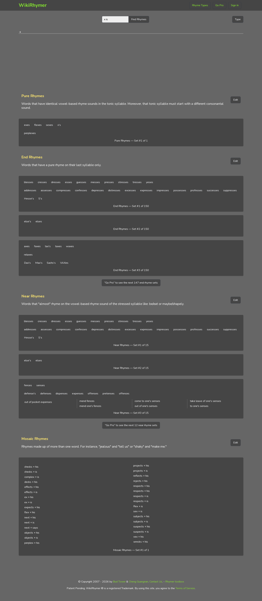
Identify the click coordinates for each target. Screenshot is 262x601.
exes (27, 125)
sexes (49, 125)
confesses (81, 190)
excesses (130, 190)
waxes (70, 246)
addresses (30, 190)
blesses (28, 182)
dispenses (62, 393)
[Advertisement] (131, 62)
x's (59, 125)
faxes (37, 246)
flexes (38, 125)
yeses (149, 182)
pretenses (108, 393)
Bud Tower (119, 581)
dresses (55, 182)
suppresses (230, 190)
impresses (163, 190)
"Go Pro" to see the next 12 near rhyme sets (131, 425)
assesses (46, 190)
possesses (179, 190)
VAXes (64, 263)
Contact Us (155, 581)
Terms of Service (185, 588)
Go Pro (219, 5)
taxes (58, 246)
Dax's (27, 263)
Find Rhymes (138, 19)
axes (27, 246)
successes (213, 190)
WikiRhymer (33, 5)
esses (68, 182)
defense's (30, 393)
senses (40, 385)
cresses (42, 182)
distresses (114, 190)
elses (39, 221)
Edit (235, 100)
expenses (77, 393)
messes (95, 182)
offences (124, 393)
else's (27, 221)
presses (109, 182)
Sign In (235, 5)
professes (196, 190)
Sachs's (51, 263)
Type (238, 19)
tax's (48, 246)
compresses (63, 190)
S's (40, 198)
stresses (123, 182)
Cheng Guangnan (138, 581)
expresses (146, 190)
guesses (81, 182)
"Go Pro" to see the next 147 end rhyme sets (131, 283)
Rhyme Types (200, 5)
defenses (45, 393)
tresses (137, 182)
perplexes (30, 133)
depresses (97, 190)
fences (28, 385)
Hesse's (29, 198)
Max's (38, 263)
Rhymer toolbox (174, 581)
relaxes (28, 255)
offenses (93, 393)
